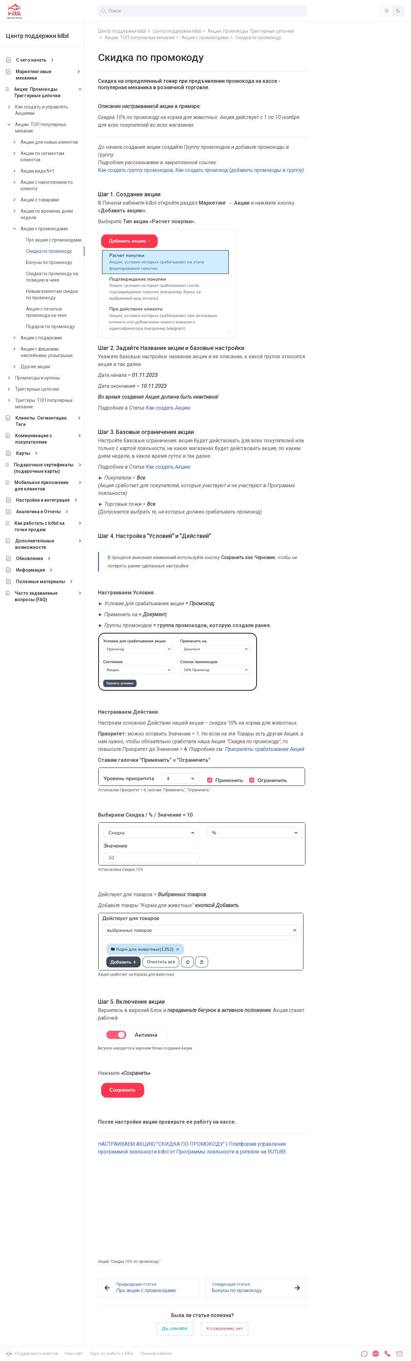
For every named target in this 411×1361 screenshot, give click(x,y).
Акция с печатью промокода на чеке (51, 312)
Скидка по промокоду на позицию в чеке (57, 277)
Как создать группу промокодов (135, 170)
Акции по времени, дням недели (52, 214)
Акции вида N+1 (43, 171)
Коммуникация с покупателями (38, 439)
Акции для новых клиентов (54, 142)
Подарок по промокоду (55, 326)
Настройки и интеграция (48, 500)
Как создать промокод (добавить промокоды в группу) (239, 170)
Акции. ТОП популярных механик (45, 127)
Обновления (34, 558)
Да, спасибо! (175, 1328)
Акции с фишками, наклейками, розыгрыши (52, 352)
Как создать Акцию (168, 408)
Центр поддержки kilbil (42, 35)
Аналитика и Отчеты (43, 511)
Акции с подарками (46, 337)
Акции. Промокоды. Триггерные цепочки (42, 92)
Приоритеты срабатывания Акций (264, 749)
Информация (35, 570)
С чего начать (36, 60)
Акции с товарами (45, 199)
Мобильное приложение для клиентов (47, 485)
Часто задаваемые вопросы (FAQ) (41, 596)
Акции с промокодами (49, 228)
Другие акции (40, 366)
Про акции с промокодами (59, 239)
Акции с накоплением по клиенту (52, 185)
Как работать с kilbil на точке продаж (45, 526)
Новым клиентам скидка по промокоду (57, 294)
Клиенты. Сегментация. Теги (47, 421)
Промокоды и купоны (42, 377)
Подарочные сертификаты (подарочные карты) (49, 468)
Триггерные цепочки (42, 389)
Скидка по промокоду (54, 251)
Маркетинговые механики (39, 75)
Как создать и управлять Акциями (46, 110)
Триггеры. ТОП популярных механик (49, 403)
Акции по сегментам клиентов (47, 156)
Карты (28, 453)
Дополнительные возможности (39, 544)
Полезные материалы (45, 581)
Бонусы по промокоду (54, 262)
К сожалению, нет (224, 1328)
